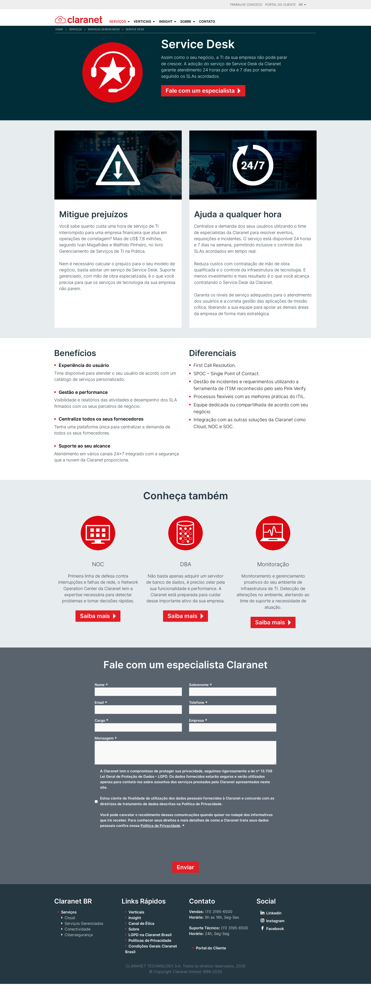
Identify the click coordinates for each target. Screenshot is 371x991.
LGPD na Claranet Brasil (150, 941)
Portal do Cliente (280, 4)
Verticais (142, 21)
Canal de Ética (141, 930)
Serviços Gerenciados (104, 29)
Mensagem (106, 745)
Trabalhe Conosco (246, 4)
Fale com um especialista (200, 90)
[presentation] (131, 854)
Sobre (185, 21)
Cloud (70, 924)
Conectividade (77, 936)
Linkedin (274, 920)
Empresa (198, 727)
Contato (207, 21)
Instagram (275, 928)
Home (59, 29)
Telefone (198, 709)
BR (302, 4)
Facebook (275, 935)
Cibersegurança (79, 941)
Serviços (117, 21)
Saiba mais (95, 623)
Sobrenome (200, 692)
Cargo (101, 727)
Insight (165, 21)
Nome (101, 692)
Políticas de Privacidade (149, 947)
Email (101, 709)
